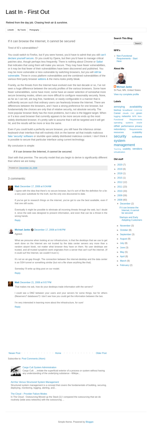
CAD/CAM (138, 110)
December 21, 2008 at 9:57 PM (35, 282)
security (120, 136)
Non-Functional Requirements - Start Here (127, 58)
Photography (34, 30)
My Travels (22, 30)
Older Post (101, 353)
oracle (139, 123)
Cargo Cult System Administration (39, 367)
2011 (120, 186)
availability (136, 106)
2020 (120, 164)
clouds (126, 113)
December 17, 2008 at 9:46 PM (49, 230)
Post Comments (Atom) (33, 358)
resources (119, 132)
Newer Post (14, 353)
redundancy (120, 129)
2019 (120, 169)
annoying (119, 106)
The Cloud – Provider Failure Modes (29, 394)
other (117, 126)
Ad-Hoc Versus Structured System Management (35, 382)
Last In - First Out (27, 12)
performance (127, 126)
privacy (138, 126)
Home (58, 353)
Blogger (89, 422)
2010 (120, 191)
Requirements (135, 129)
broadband (127, 110)
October (124, 230)
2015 (120, 178)
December (125, 203)
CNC (132, 113)
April (122, 256)
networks (126, 116)
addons (42, 79)
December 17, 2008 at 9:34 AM (35, 186)
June (123, 247)
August (124, 239)
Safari (99, 61)
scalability (137, 132)
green (139, 113)
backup (117, 110)
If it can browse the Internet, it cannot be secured (129, 210)
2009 (120, 195)
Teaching (117, 149)
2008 (120, 200)
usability (127, 149)
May (122, 252)
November (125, 225)
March (123, 261)
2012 (120, 182)
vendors (137, 148)
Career (117, 113)
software (137, 136)
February (125, 265)
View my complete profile (126, 94)
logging (117, 116)
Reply (18, 220)
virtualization (119, 152)
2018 (120, 173)
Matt (17, 186)
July (122, 243)
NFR (134, 116)
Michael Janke (22, 230)
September (126, 234)
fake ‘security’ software (20, 136)
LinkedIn (10, 30)
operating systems (123, 123)
